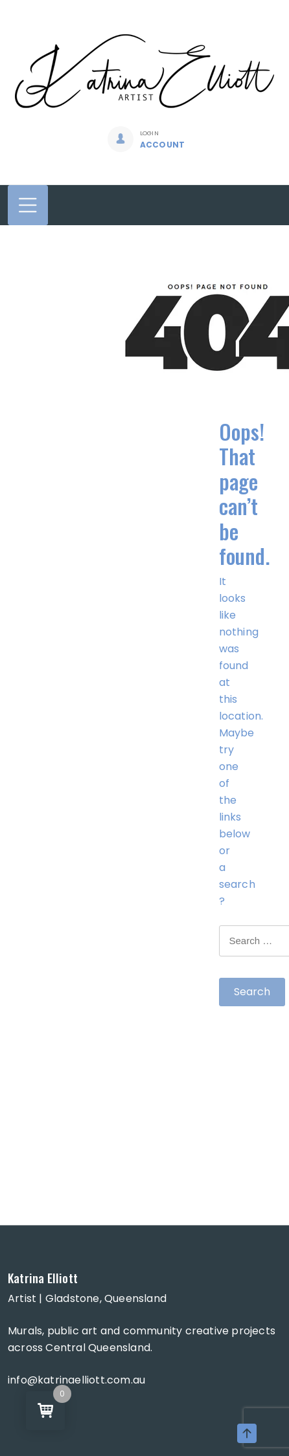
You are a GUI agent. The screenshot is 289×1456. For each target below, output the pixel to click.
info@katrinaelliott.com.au (76, 1380)
